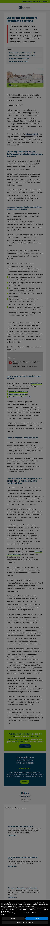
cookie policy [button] (30, 906)
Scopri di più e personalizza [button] (25, 922)
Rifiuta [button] (13, 918)
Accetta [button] (37, 918)
